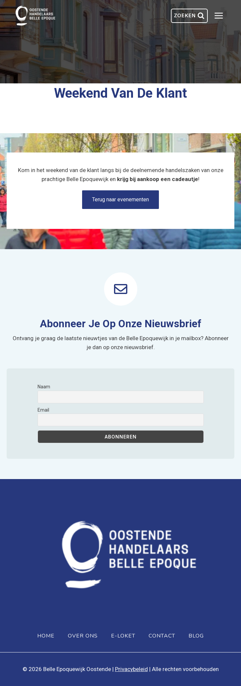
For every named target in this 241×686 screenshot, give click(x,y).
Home (46, 635)
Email (43, 410)
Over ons (83, 635)
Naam (44, 386)
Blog (196, 635)
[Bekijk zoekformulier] (189, 16)
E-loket (123, 635)
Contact (162, 635)
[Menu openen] (222, 16)
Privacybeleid (131, 669)
